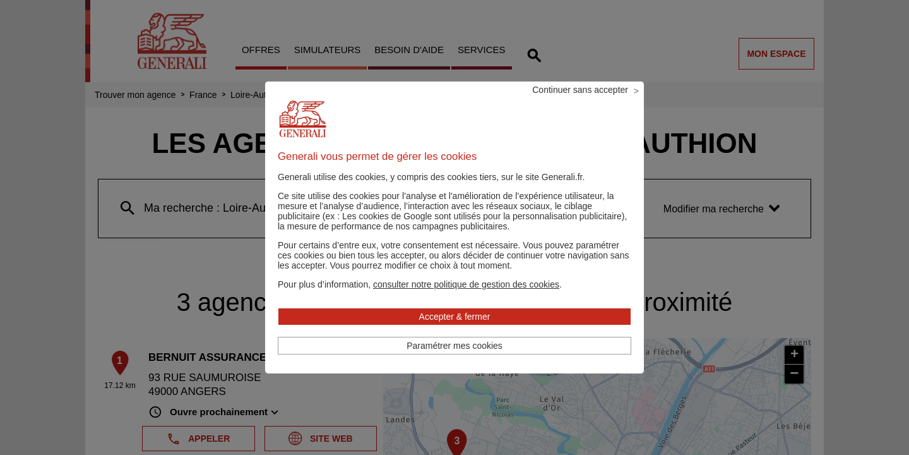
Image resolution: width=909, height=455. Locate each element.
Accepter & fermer (454, 334)
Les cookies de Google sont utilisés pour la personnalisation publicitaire (482, 233)
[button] (466, 301)
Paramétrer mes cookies (454, 363)
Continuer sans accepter (580, 107)
